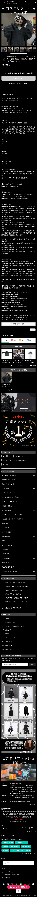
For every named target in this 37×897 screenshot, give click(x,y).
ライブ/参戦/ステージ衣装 (10, 497)
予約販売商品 (6, 536)
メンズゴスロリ (7, 545)
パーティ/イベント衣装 (9, 571)
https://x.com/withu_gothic (10, 294)
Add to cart (18, 78)
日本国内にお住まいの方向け (18, 83)
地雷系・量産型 (7, 506)
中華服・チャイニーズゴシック (12, 514)
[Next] (35, 29)
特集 (3, 541)
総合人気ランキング (8, 479)
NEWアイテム (6, 554)
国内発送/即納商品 (8, 567)
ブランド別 (5, 528)
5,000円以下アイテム (8, 493)
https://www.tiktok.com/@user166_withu (14, 310)
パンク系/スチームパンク (10, 501)
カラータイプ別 (7, 562)
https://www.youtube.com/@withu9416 (14, 306)
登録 (32, 664)
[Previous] (2, 29)
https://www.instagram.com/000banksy (14, 298)
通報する (32, 329)
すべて (5, 340)
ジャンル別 (5, 488)
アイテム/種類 (6, 510)
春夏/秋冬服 (6, 558)
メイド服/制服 (6, 532)
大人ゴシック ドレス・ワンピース (12, 519)
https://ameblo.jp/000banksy (10, 302)
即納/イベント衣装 (8, 484)
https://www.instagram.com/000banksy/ (14, 198)
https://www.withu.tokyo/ (9, 186)
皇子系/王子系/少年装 (9, 475)
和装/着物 (5, 523)
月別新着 (5, 549)
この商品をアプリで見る (18, 324)
